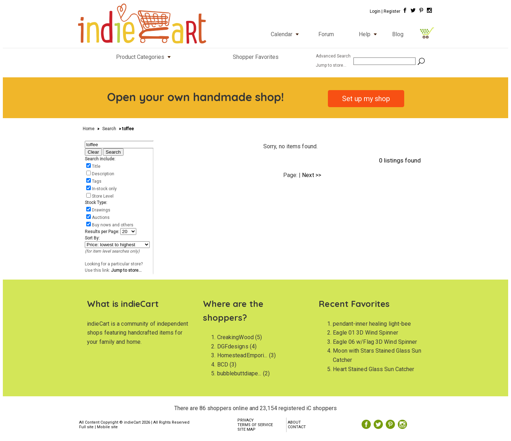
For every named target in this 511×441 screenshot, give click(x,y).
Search (109, 128)
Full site (86, 427)
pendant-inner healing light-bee (372, 323)
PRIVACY (245, 420)
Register (392, 11)
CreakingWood (235, 337)
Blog (397, 34)
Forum (326, 34)
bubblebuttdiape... (239, 373)
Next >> (311, 175)
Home (89, 128)
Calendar (286, 34)
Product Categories (145, 57)
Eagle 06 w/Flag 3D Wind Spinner (375, 341)
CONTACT (297, 427)
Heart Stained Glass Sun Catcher (373, 369)
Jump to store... (126, 270)
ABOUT (294, 422)
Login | (376, 11)
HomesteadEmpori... (242, 355)
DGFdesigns (232, 346)
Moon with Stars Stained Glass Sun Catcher (377, 355)
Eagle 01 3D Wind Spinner (365, 332)
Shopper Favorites (256, 57)
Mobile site (107, 427)
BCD (222, 364)
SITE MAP (246, 429)
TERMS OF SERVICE (255, 425)
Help (369, 34)
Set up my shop (366, 98)
